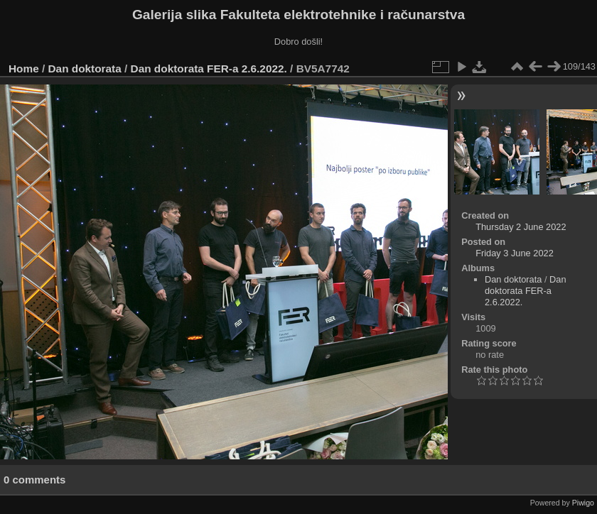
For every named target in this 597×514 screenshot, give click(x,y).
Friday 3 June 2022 (514, 253)
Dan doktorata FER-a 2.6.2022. (209, 68)
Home (24, 68)
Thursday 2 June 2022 (520, 227)
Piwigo (583, 502)
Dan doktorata (85, 68)
